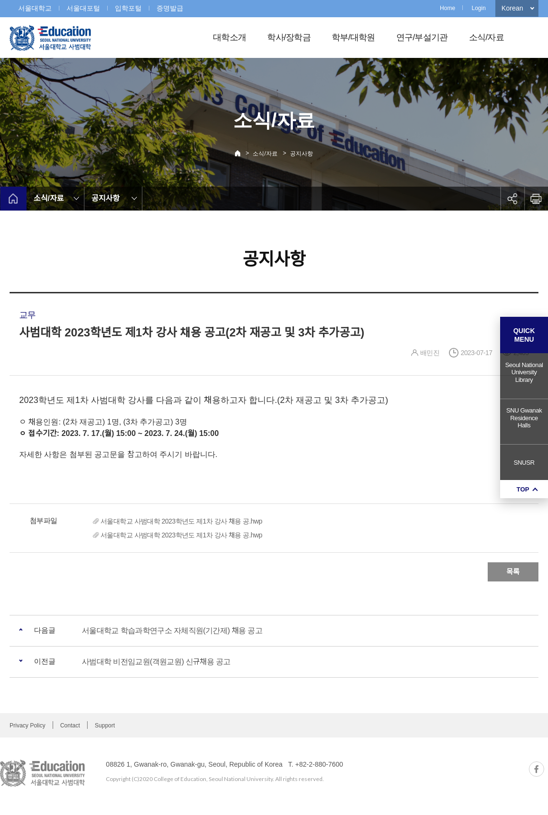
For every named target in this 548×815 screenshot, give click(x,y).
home (13, 199)
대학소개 (229, 37)
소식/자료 (486, 37)
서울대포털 (83, 8)
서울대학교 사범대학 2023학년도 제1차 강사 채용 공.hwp (181, 521)
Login (478, 8)
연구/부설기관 (422, 37)
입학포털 (128, 8)
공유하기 (512, 199)
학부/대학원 (353, 37)
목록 (513, 572)
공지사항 (301, 153)
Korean (512, 8)
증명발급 (170, 8)
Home (447, 8)
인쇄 (536, 199)
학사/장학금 (289, 37)
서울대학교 (35, 8)
